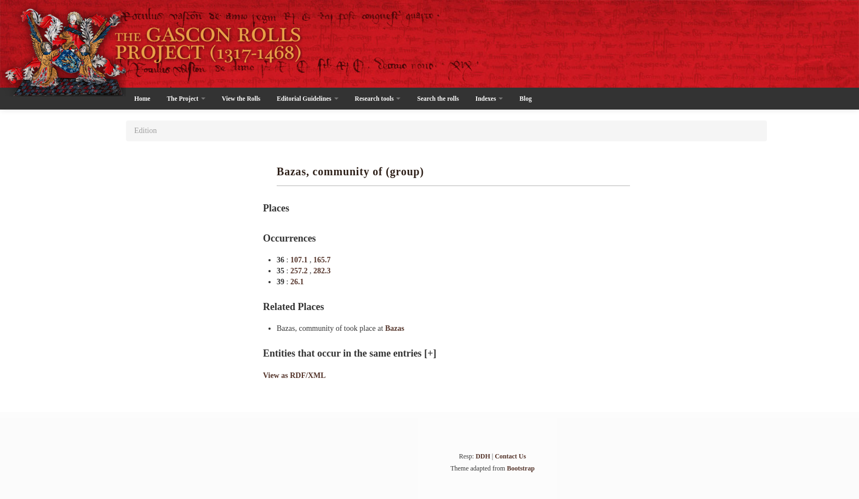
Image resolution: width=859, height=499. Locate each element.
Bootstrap (521, 468)
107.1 (300, 260)
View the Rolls (241, 98)
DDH (483, 456)
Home (142, 98)
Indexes (489, 98)
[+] (430, 353)
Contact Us (510, 456)
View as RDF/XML (294, 375)
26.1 (297, 282)
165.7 (322, 260)
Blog (525, 98)
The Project (186, 98)
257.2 (300, 271)
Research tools (378, 98)
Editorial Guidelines (307, 98)
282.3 (322, 271)
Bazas (394, 328)
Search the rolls (438, 98)
